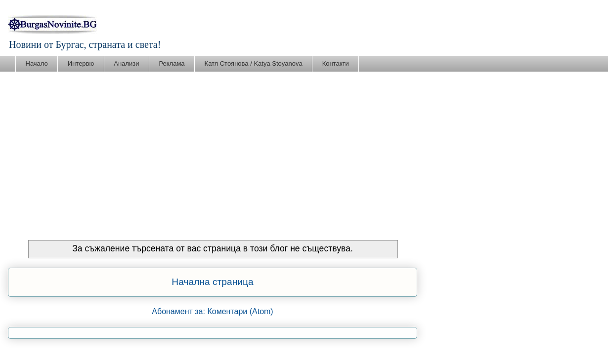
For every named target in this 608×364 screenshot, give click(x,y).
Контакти (335, 63)
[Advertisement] (304, 146)
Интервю (81, 63)
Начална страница (212, 282)
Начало (37, 63)
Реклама (171, 63)
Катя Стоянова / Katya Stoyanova (254, 63)
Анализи (126, 63)
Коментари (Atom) (240, 311)
